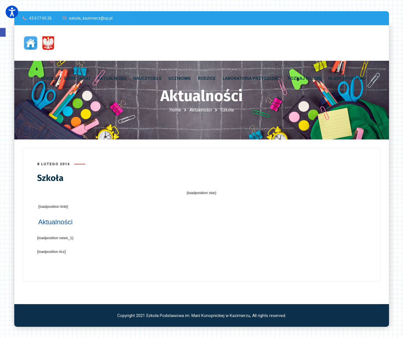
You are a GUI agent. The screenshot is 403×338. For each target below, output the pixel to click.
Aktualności (200, 110)
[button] (3, 32)
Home (175, 110)
